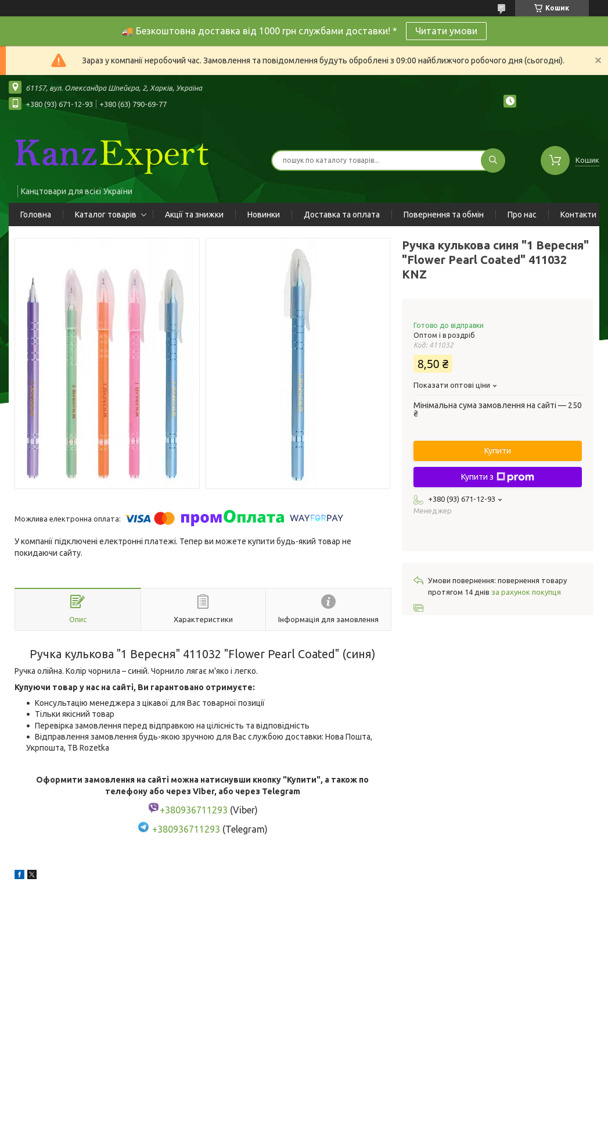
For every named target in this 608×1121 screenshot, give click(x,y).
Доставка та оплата (342, 214)
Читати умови (446, 31)
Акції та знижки (194, 214)
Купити (497, 450)
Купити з (497, 477)
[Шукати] (493, 160)
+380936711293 (186, 829)
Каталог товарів (105, 214)
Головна (35, 214)
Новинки (263, 214)
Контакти (578, 214)
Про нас (522, 214)
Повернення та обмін (444, 214)
